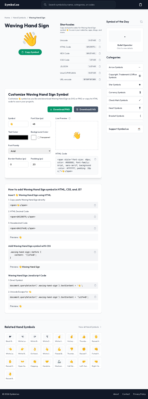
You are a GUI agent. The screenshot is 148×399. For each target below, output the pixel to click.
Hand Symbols (19, 17)
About (116, 394)
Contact (126, 394)
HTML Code (61, 153)
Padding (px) (37, 158)
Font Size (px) (37, 118)
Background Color (39, 132)
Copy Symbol (30, 52)
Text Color (13, 132)
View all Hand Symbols (90, 327)
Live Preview (61, 118)
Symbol (11, 118)
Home (7, 17)
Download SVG (86, 109)
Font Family (13, 145)
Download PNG (60, 109)
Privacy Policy (139, 394)
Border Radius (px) (17, 158)
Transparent (44, 137)
